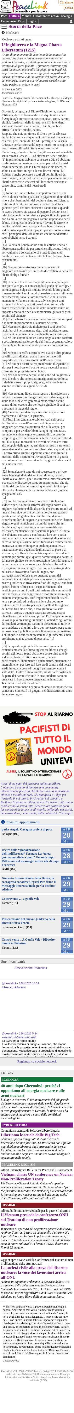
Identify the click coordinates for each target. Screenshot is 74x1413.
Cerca (69, 7)
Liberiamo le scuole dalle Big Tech (30, 1135)
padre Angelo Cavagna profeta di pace (27, 829)
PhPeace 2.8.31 (30, 1374)
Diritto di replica (41, 1377)
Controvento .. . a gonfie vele (20, 898)
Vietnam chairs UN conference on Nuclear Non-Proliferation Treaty (37, 1176)
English (32, 21)
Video (21, 21)
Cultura (14, 16)
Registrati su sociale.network (37, 1061)
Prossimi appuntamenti (23, 822)
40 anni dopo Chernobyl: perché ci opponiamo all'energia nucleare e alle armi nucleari (33, 1090)
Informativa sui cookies (17, 1377)
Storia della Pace (25, 26)
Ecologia (66, 16)
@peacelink (9, 983)
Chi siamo (66, 2)
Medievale (12, 32)
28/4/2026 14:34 (29, 983)
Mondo (26, 16)
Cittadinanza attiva (46, 16)
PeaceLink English (18, 1164)
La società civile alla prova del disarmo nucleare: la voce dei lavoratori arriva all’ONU (34, 1272)
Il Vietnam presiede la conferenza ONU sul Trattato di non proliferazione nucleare (34, 1219)
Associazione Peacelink (30, 968)
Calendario (8, 21)
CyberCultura (14, 1125)
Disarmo (9, 1205)
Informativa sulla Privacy (55, 1374)
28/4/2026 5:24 (28, 1033)
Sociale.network (13, 962)
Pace (4, 16)
